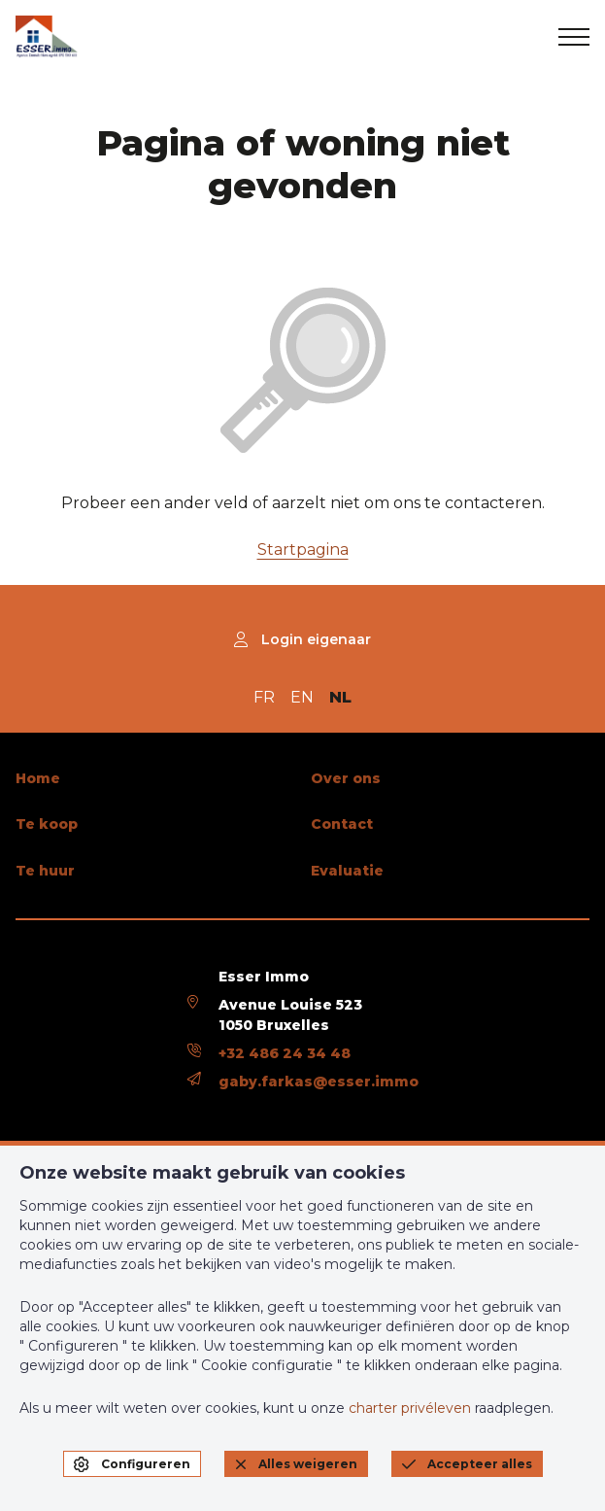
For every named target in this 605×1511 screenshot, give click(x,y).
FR (264, 697)
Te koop (47, 824)
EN (302, 697)
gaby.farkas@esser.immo (318, 1081)
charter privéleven (410, 1408)
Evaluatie (347, 870)
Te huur (45, 870)
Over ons (346, 778)
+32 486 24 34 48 (284, 1053)
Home (38, 778)
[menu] (573, 37)
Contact (342, 824)
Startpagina (303, 549)
